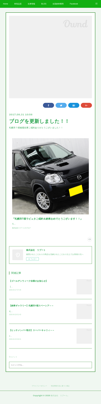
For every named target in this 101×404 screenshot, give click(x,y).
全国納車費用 (58, 4)
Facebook (74, 4)
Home (5, 4)
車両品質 (18, 4)
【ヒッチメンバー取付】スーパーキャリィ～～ (31, 334)
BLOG (43, 4)
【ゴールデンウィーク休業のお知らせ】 (28, 284)
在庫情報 (31, 4)
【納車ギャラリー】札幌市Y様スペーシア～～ (31, 309)
